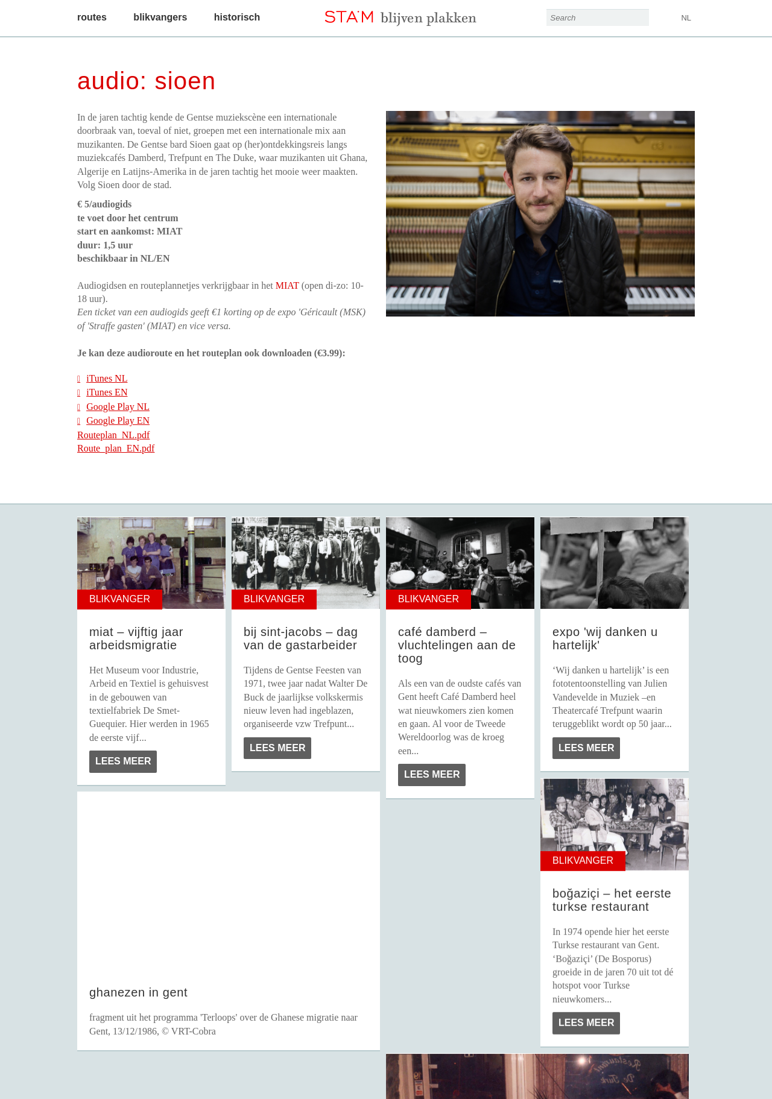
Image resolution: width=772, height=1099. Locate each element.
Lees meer (123, 761)
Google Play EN (113, 420)
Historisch (237, 17)
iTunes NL (102, 378)
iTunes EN (102, 392)
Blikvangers (160, 17)
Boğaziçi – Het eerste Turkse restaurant (611, 900)
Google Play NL (113, 406)
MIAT (287, 285)
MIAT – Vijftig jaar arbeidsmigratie (136, 638)
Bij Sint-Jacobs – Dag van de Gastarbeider (301, 638)
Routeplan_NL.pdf (113, 435)
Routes (92, 17)
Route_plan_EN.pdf (115, 448)
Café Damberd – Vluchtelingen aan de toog (457, 645)
